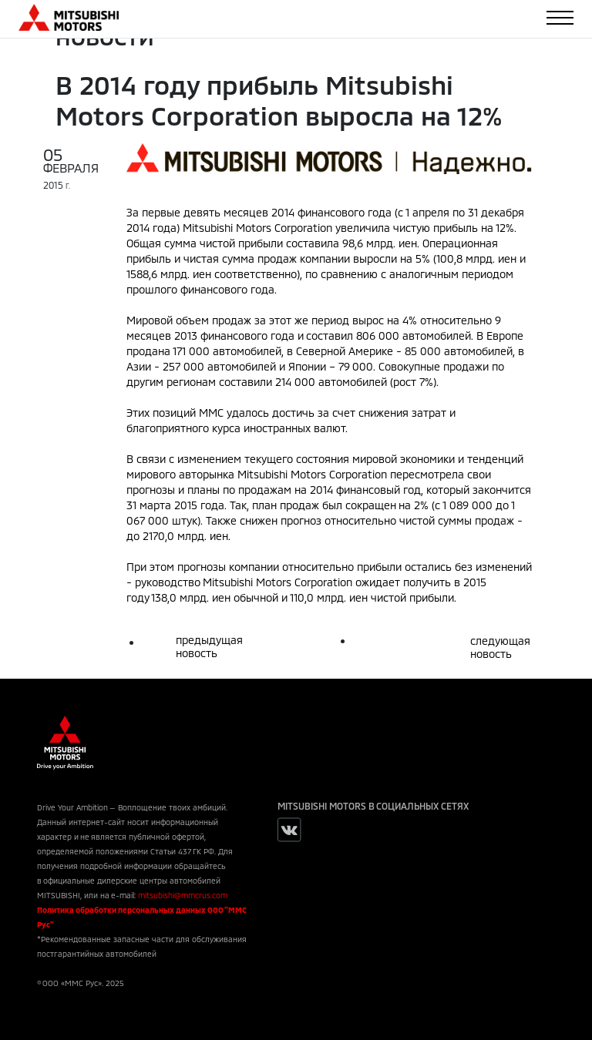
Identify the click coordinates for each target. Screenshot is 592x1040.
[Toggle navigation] (560, 17)
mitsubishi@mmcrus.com (182, 895)
